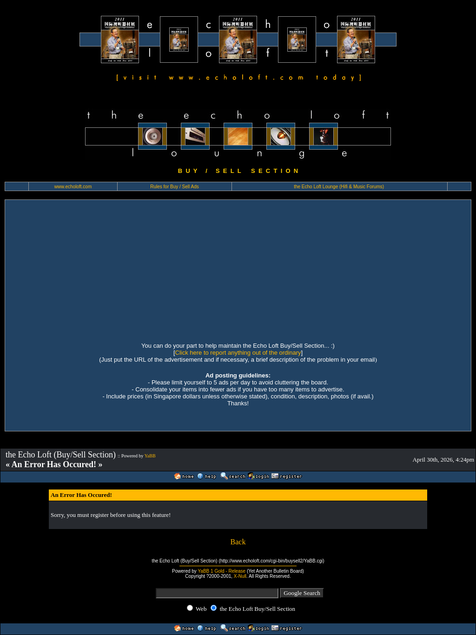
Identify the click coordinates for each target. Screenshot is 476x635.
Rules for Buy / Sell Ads (174, 186)
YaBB (150, 455)
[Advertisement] (238, 270)
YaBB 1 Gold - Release (221, 571)
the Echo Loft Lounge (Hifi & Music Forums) (339, 186)
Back (238, 542)
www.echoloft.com (73, 186)
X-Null (240, 576)
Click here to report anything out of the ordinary (238, 352)
